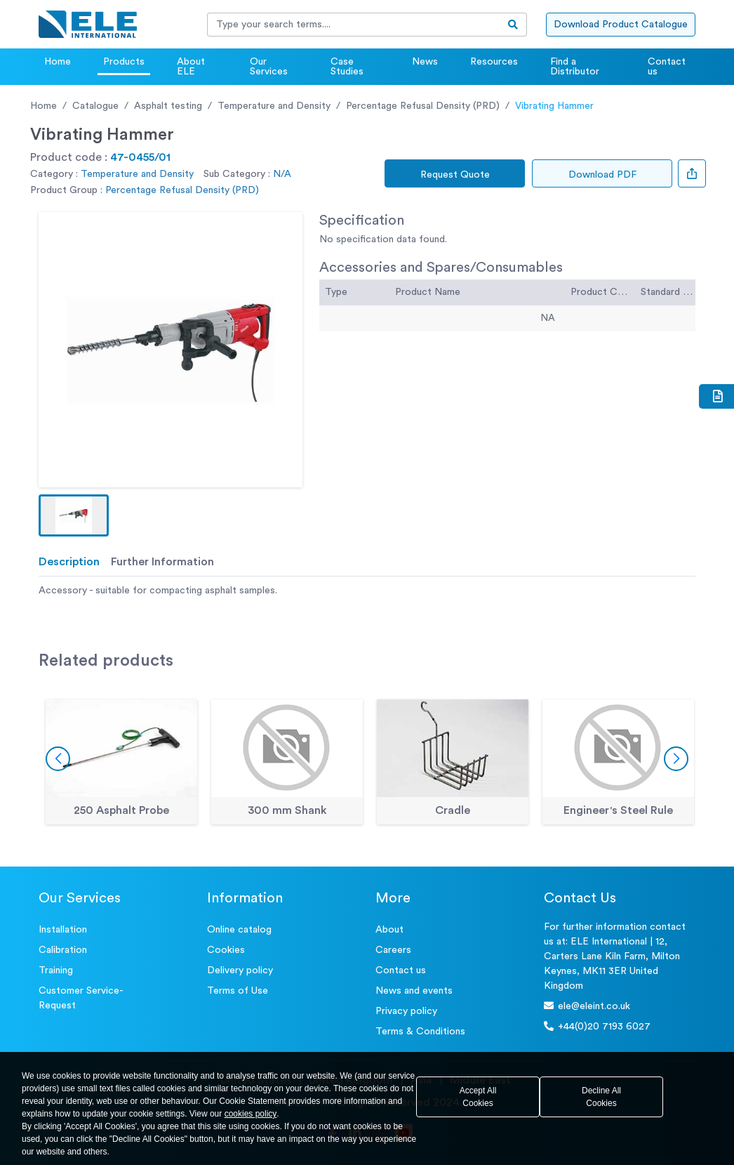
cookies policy (251, 1114)
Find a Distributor (574, 67)
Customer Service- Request (81, 998)
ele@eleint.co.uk (587, 1006)
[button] (74, 515)
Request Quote (455, 175)
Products (124, 62)
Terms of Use (237, 991)
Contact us (667, 67)
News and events (414, 991)
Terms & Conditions (420, 1031)
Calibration (63, 950)
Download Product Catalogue (621, 24)
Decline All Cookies (601, 1097)
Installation (63, 930)
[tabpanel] (367, 591)
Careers (393, 950)
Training (56, 970)
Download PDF (602, 175)
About (389, 930)
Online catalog (239, 930)
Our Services (269, 67)
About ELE (191, 67)
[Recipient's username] (353, 25)
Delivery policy (240, 970)
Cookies (226, 950)
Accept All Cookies (478, 1097)
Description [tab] (69, 561)
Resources (494, 62)
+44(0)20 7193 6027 (597, 1026)
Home (57, 62)
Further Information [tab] (162, 561)
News (425, 62)
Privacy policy (406, 1011)
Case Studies (347, 67)
